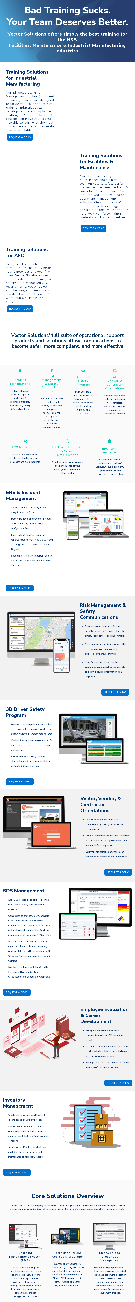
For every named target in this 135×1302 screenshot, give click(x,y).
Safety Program (83, 373)
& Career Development (67, 443)
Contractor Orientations (115, 377)
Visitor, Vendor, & (114, 369)
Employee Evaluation (67, 438)
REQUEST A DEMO (20, 136)
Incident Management (20, 372)
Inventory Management (110, 441)
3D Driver (83, 368)
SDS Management (25, 438)
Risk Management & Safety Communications (51, 374)
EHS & (20, 367)
